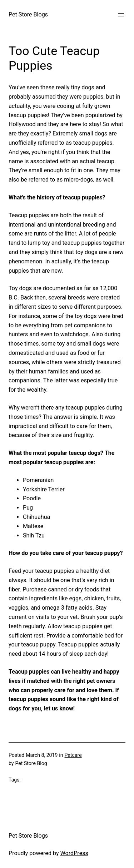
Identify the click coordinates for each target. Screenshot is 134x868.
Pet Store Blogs (28, 14)
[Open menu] (121, 14)
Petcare (73, 755)
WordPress (74, 853)
